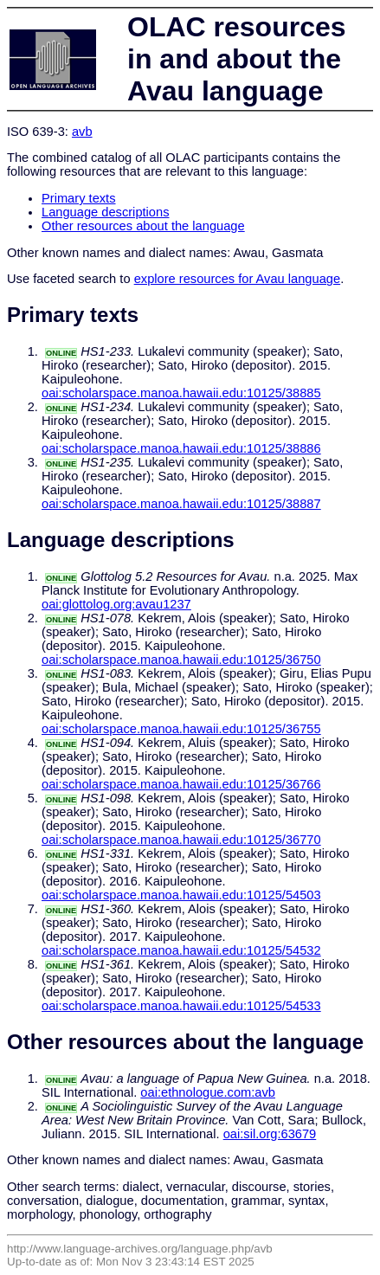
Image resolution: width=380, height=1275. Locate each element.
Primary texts (79, 198)
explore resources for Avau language (237, 279)
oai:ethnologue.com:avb (207, 1092)
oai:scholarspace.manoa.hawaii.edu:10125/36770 (181, 840)
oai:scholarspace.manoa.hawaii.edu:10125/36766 (181, 784)
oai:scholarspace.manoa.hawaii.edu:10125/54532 (181, 950)
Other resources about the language (143, 226)
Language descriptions (106, 212)
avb (82, 131)
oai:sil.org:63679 (270, 1134)
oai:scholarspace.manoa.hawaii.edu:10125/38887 (181, 504)
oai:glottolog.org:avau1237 (116, 604)
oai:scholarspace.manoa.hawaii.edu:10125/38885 (181, 393)
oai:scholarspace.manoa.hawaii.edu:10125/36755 (181, 729)
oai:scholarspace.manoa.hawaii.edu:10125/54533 (181, 1006)
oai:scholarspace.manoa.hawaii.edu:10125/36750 (181, 659)
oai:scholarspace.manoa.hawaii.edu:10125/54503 (181, 895)
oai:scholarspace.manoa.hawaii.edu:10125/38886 (181, 448)
